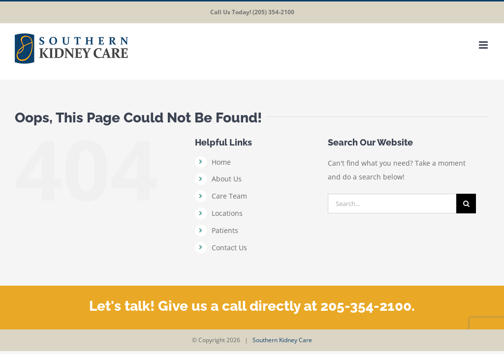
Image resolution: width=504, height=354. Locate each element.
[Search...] (392, 203)
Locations (227, 213)
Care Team (229, 196)
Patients (225, 230)
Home (221, 162)
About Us (227, 178)
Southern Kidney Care (282, 340)
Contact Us (229, 247)
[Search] (466, 203)
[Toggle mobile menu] (484, 45)
